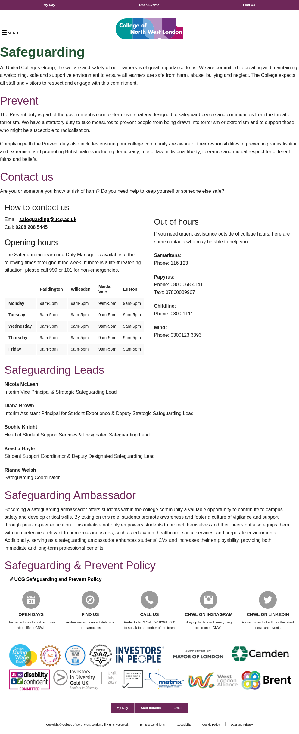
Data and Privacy (242, 724)
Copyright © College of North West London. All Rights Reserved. (87, 724)
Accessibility (183, 724)
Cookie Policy (211, 724)
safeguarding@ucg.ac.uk (47, 219)
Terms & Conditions (152, 724)
